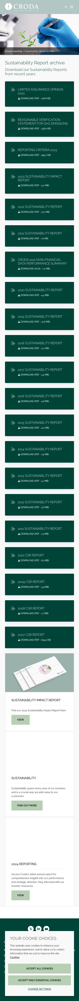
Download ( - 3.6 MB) (33, 507)
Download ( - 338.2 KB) (34, 128)
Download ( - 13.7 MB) (34, 212)
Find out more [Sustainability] (27, 805)
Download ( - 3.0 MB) (33, 348)
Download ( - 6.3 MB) (33, 560)
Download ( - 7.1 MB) (33, 238)
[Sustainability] (39, 750)
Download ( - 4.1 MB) (33, 481)
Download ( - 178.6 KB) (34, 98)
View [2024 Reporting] (20, 895)
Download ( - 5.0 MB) (33, 185)
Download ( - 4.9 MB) (33, 587)
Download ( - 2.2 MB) (33, 534)
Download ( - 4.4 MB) (33, 295)
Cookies (15, 957)
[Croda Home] (22, 7)
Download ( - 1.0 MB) (34, 268)
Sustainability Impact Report (36, 700)
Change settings (39, 989)
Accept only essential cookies (39, 980)
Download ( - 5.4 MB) (33, 374)
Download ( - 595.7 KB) (34, 155)
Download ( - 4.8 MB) (33, 401)
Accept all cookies (39, 968)
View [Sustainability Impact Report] (20, 719)
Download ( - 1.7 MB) (33, 613)
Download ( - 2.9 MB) (33, 454)
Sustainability (23, 778)
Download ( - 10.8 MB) (34, 321)
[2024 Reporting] (39, 836)
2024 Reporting (24, 864)
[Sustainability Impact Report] (39, 672)
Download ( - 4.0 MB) (33, 428)
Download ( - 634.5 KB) (34, 640)
